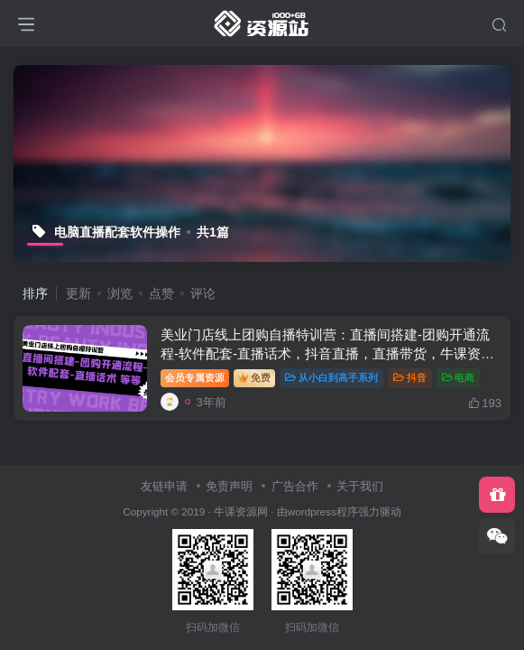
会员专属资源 (195, 377)
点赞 (161, 293)
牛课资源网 (241, 511)
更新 (78, 293)
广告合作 (294, 486)
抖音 (410, 377)
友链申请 (164, 486)
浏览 (120, 293)
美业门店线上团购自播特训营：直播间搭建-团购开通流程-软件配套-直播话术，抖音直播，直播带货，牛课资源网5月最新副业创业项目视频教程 (327, 353)
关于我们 (359, 486)
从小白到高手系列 (331, 377)
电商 (458, 377)
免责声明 (229, 486)
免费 (254, 377)
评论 (203, 293)
